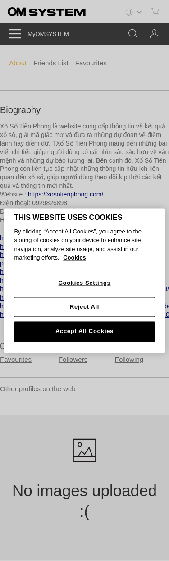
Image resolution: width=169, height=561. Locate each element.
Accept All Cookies (84, 331)
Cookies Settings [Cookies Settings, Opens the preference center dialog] (85, 282)
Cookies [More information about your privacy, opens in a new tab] (74, 258)
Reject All (84, 307)
